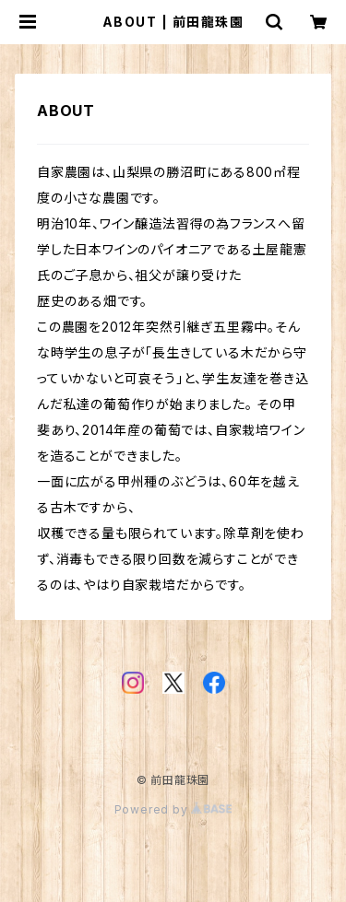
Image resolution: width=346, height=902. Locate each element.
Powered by (173, 809)
